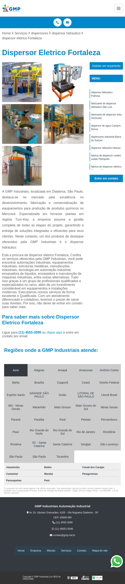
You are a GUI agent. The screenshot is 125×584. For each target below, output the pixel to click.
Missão (51, 550)
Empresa (35, 550)
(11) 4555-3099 (30, 332)
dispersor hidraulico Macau (105, 150)
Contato (82, 550)
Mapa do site (99, 550)
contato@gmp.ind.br (62, 535)
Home (21, 550)
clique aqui (54, 332)
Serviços (66, 550)
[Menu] (118, 8)
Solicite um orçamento (106, 66)
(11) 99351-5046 (62, 529)
